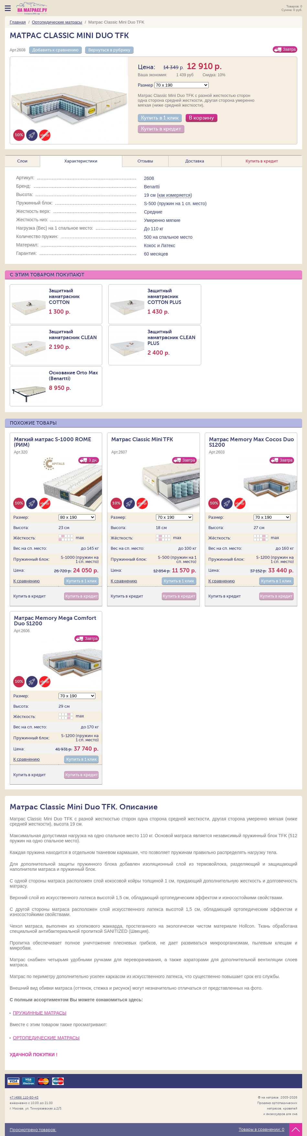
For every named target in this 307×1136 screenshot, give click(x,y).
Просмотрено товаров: (33, 1130)
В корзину (201, 118)
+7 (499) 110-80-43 (24, 1097)
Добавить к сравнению (55, 49)
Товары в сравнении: (261, 1129)
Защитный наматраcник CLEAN (74, 339)
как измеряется (175, 195)
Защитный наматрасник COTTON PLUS (173, 301)
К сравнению (26, 580)
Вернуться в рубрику (109, 49)
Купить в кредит (161, 129)
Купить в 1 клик (160, 118)
